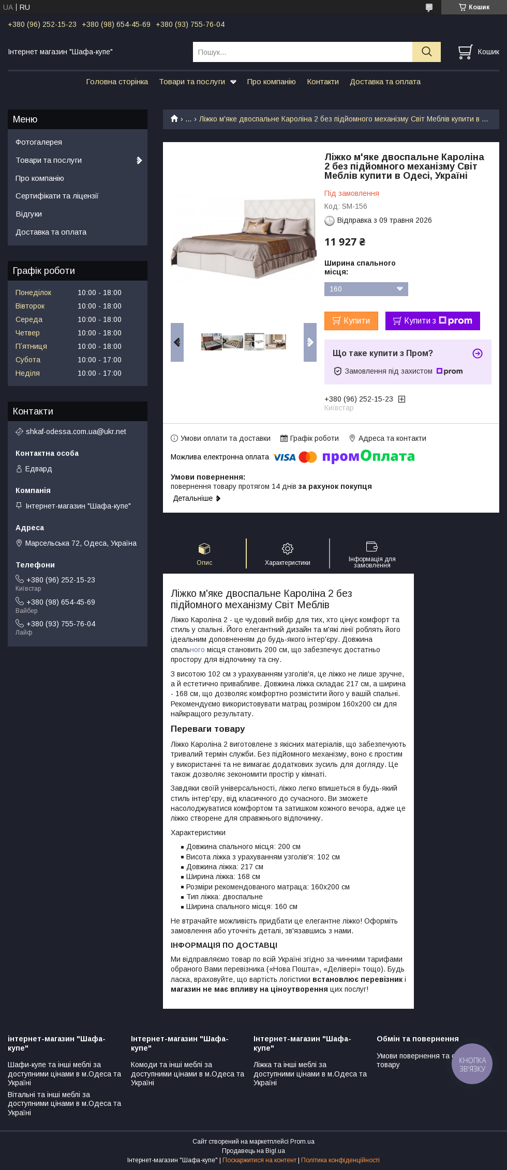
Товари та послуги (192, 81)
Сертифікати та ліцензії (57, 195)
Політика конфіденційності (340, 1160)
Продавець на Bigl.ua (253, 1150)
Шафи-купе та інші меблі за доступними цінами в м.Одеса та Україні (64, 1073)
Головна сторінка (117, 81)
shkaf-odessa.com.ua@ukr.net (76, 431)
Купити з (438, 321)
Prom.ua (302, 1141)
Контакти (323, 81)
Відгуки (29, 213)
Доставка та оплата (385, 81)
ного (198, 649)
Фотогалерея (39, 141)
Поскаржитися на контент (259, 1160)
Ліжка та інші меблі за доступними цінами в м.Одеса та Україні (310, 1073)
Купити (357, 320)
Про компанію (271, 81)
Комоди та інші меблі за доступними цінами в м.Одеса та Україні (187, 1073)
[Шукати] (426, 52)
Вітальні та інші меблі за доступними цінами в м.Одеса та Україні (64, 1103)
